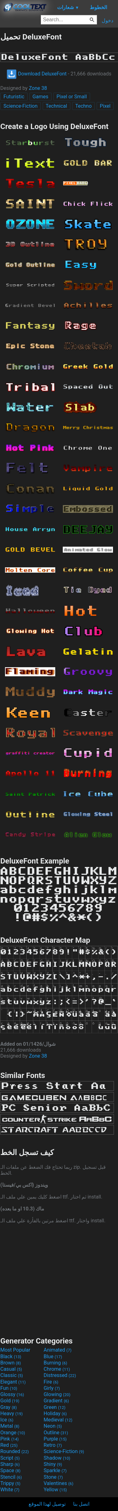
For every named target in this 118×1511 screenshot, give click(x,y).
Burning (55, 1363)
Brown (10, 1363)
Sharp (10, 1464)
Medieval (58, 1420)
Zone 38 (38, 88)
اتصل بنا (81, 1504)
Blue (53, 1356)
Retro (53, 1445)
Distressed (60, 1375)
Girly (52, 1388)
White (9, 1490)
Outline (56, 1433)
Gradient (56, 1401)
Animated (58, 1350)
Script (10, 1458)
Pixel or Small (71, 97)
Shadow (57, 1458)
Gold (9, 1401)
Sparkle (55, 1470)
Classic (11, 1375)
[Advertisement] (59, 1279)
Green (55, 1407)
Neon (53, 1426)
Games (40, 97)
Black (10, 1356)
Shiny (53, 1464)
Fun (8, 1388)
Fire (51, 1382)
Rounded (14, 1451)
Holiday (55, 1413)
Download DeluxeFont (37, 74)
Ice (6, 1420)
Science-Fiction (20, 106)
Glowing (57, 1394)
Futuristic (13, 97)
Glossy (12, 1394)
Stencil (11, 1477)
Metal (9, 1426)
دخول (107, 20)
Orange (12, 1433)
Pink (9, 1439)
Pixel (105, 106)
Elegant (13, 1382)
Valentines (58, 1483)
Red (9, 1445)
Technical (56, 106)
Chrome (57, 1369)
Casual (11, 1369)
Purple (55, 1439)
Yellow (55, 1490)
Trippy (10, 1483)
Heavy (11, 1413)
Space (10, 1470)
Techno (83, 106)
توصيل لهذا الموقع (47, 1504)
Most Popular (15, 1350)
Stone (53, 1477)
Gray (8, 1407)
